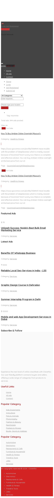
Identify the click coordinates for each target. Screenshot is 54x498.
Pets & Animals (12, 416)
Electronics (10, 445)
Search (4, 108)
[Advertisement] (27, 11)
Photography (11, 419)
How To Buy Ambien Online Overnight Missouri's (21, 133)
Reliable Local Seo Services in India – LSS (23, 270)
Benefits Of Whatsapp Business (18, 253)
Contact (9, 77)
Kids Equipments (13, 410)
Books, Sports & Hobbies (16, 431)
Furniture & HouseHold (15, 451)
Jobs (8, 461)
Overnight (19, 166)
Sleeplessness (28, 166)
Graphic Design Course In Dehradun (20, 285)
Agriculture (10, 413)
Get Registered (12, 26)
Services (13, 236)
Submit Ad (5, 29)
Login (3, 26)
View (4, 128)
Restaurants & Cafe (14, 448)
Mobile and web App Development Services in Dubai (26, 318)
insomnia (11, 166)
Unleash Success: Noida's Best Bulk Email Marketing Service (23, 229)
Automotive (11, 442)
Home (8, 71)
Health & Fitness (17, 139)
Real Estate (11, 425)
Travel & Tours (12, 458)
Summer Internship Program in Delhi (21, 299)
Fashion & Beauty (13, 422)
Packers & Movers (13, 428)
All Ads (9, 74)
